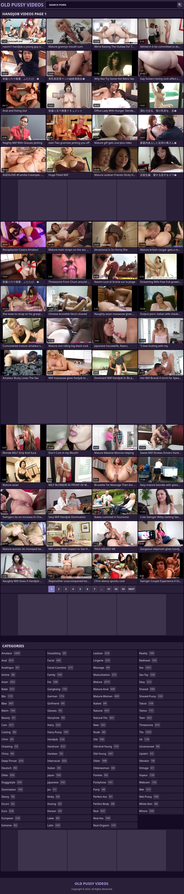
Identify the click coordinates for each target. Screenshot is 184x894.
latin (54, 825)
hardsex (55, 753)
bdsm (8, 710)
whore (147, 811)
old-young (103, 753)
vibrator (147, 760)
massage (101, 667)
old (99, 739)
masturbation (105, 674)
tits (145, 732)
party (99, 789)
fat (53, 682)
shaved (147, 689)
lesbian (101, 653)
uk (144, 739)
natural (101, 710)
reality (147, 653)
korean (54, 811)
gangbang (57, 689)
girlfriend (56, 703)
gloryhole (56, 717)
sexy (145, 682)
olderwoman (104, 768)
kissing (54, 803)
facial (54, 660)
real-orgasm (104, 825)
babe (8, 689)
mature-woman (106, 696)
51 (109, 589)
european (11, 818)
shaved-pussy (151, 696)
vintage (147, 768)
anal (7, 660)
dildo (8, 775)
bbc (7, 696)
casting (9, 732)
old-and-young (106, 746)
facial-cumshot (60, 667)
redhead (148, 660)
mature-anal (104, 689)
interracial (57, 760)
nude (99, 732)
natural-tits (104, 717)
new (99, 725)
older (100, 760)
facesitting (57, 653)
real (99, 811)
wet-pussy (149, 796)
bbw (7, 703)
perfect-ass (103, 796)
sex (145, 667)
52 (116, 589)
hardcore (56, 746)
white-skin (149, 803)
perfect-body (104, 803)
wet (145, 789)
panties (100, 775)
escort (8, 803)
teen (145, 717)
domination (12, 789)
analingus (10, 667)
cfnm (7, 739)
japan (54, 775)
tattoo (146, 710)
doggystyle (12, 782)
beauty (8, 717)
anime (8, 674)
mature (102, 682)
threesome (149, 725)
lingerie (102, 660)
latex (53, 818)
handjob (56, 739)
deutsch (9, 768)
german (56, 696)
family (55, 674)
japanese (56, 782)
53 (123, 589)
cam (7, 725)
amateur (11, 653)
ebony (8, 796)
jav (52, 789)
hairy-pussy (58, 732)
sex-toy (147, 674)
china (8, 753)
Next (132, 589)
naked (100, 703)
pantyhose (103, 782)
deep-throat (12, 760)
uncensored (149, 746)
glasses (55, 710)
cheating (10, 746)
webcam (148, 782)
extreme (9, 825)
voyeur (147, 775)
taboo (146, 703)
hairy (54, 725)
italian (54, 768)
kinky (53, 796)
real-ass (102, 818)
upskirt (146, 753)
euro (7, 811)
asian (8, 682)
